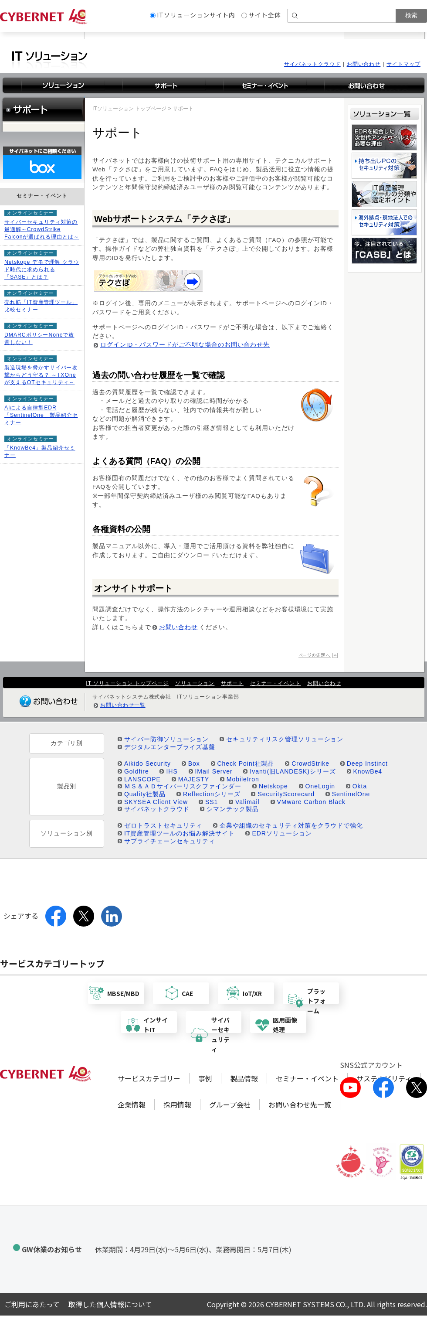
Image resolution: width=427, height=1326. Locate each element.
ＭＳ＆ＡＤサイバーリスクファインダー (182, 786)
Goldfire (136, 771)
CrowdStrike (310, 763)
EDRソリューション (282, 833)
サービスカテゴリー (149, 1078)
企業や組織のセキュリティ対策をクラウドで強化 (291, 825)
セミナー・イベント (275, 683)
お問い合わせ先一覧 (299, 1104)
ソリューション (195, 683)
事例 (205, 1078)
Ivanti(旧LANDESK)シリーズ (293, 771)
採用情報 (177, 1104)
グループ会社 (230, 1104)
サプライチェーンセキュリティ (169, 841)
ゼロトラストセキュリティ (163, 825)
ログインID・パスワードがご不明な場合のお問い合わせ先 (185, 344)
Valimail (247, 801)
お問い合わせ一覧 (123, 705)
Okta (359, 786)
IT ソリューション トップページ (127, 683)
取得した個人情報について (110, 1304)
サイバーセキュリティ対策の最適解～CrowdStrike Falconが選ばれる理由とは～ (41, 229)
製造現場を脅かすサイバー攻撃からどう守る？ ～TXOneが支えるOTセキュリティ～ (41, 375)
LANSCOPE (142, 779)
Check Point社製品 (245, 763)
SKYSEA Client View (156, 801)
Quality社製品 (145, 794)
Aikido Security (147, 763)
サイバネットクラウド (312, 64)
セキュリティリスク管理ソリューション (284, 739)
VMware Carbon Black (311, 801)
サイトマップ (403, 64)
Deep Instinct (367, 763)
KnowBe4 (368, 771)
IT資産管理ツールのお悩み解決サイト (179, 833)
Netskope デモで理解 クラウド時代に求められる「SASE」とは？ (41, 269)
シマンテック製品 (233, 808)
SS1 (211, 801)
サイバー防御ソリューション (166, 739)
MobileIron (243, 779)
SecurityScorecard (286, 794)
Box (194, 763)
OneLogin (320, 786)
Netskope (273, 786)
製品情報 (244, 1078)
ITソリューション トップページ (129, 109)
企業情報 (132, 1104)
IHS (171, 771)
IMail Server (214, 771)
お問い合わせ (364, 64)
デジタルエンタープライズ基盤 (169, 746)
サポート (232, 683)
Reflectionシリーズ (212, 794)
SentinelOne (351, 794)
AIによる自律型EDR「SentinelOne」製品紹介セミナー (41, 415)
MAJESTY (193, 779)
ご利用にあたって (32, 1304)
